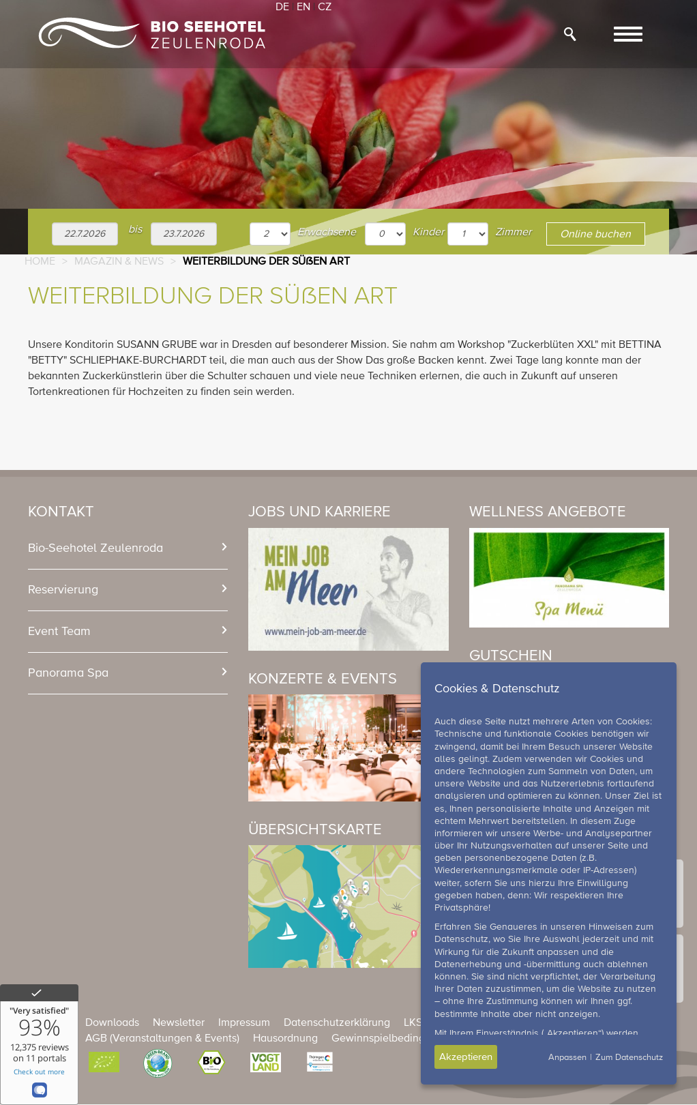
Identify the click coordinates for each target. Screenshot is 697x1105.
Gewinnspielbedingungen (393, 1038)
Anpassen (567, 1057)
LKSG (417, 1023)
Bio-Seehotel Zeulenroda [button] (95, 548)
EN (303, 7)
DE (282, 7)
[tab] (128, 548)
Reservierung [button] (63, 590)
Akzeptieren (465, 1057)
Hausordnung (285, 1038)
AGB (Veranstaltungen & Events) (162, 1038)
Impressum (244, 1023)
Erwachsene (326, 232)
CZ (324, 7)
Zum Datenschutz (629, 1057)
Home (40, 261)
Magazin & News (119, 261)
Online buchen (595, 234)
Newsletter (179, 1023)
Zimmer (513, 232)
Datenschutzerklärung (337, 1023)
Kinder (428, 232)
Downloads (112, 1023)
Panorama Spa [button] (68, 673)
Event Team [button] (59, 631)
